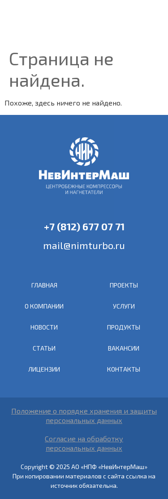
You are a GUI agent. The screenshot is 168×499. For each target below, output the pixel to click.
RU (136, 21)
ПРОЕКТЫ (124, 285)
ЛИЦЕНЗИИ (44, 369)
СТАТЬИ (44, 348)
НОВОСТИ (44, 327)
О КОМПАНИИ (44, 306)
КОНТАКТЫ (123, 369)
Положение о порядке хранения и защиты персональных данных (84, 415)
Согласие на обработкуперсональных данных (84, 443)
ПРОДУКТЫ (123, 327)
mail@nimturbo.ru (84, 245)
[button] (152, 22)
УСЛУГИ (124, 306)
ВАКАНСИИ (123, 348)
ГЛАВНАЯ (44, 285)
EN (125, 21)
